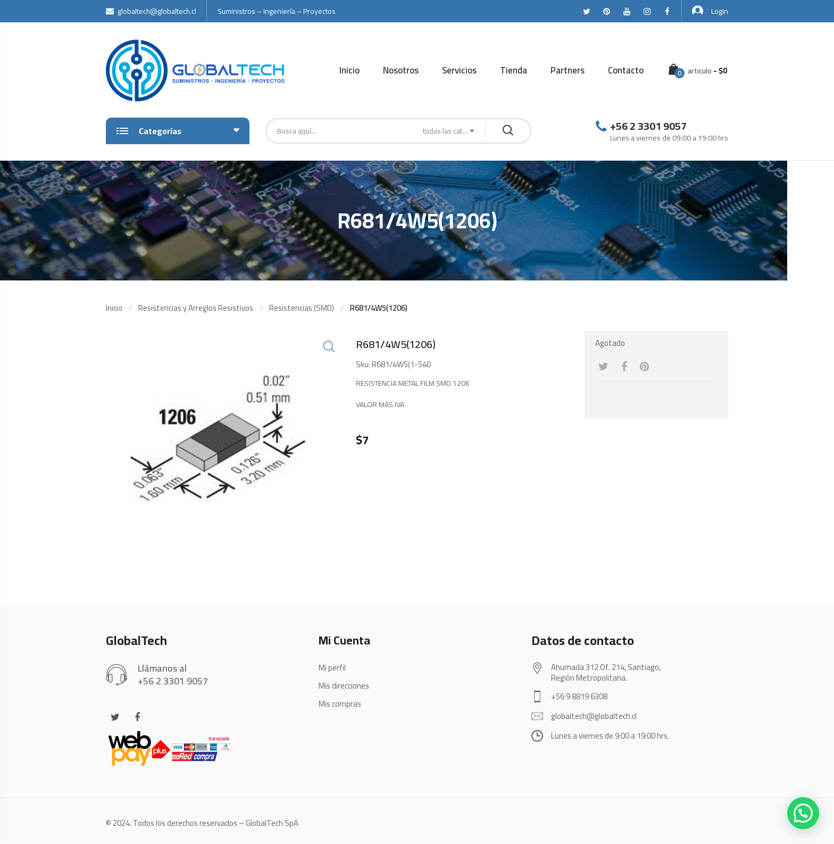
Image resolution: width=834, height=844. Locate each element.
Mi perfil (332, 667)
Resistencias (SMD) (301, 308)
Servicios (459, 70)
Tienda (513, 70)
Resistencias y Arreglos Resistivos (195, 308)
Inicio (349, 70)
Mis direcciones (344, 685)
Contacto (626, 70)
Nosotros (401, 70)
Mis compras (340, 703)
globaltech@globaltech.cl (151, 11)
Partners (568, 70)
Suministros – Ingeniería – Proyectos (277, 11)
